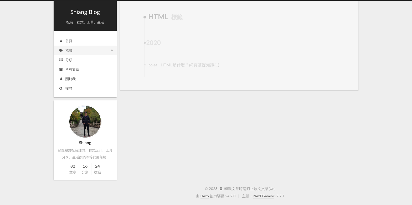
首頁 (65, 41)
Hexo (204, 196)
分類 (65, 60)
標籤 (65, 50)
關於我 (67, 79)
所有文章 (69, 69)
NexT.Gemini (263, 196)
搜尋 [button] (65, 88)
